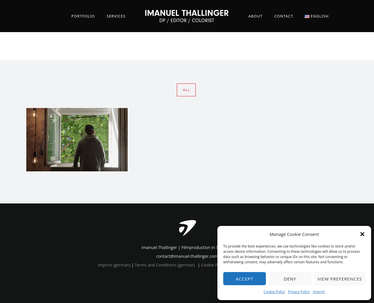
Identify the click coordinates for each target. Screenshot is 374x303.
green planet (346, 46)
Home (308, 46)
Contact (283, 16)
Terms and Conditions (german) (165, 265)
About (255, 16)
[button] (362, 234)
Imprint (319, 291)
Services (116, 16)
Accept (244, 279)
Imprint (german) (114, 265)
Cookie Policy (274, 291)
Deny (290, 279)
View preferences (339, 279)
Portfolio (83, 16)
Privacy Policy (299, 291)
